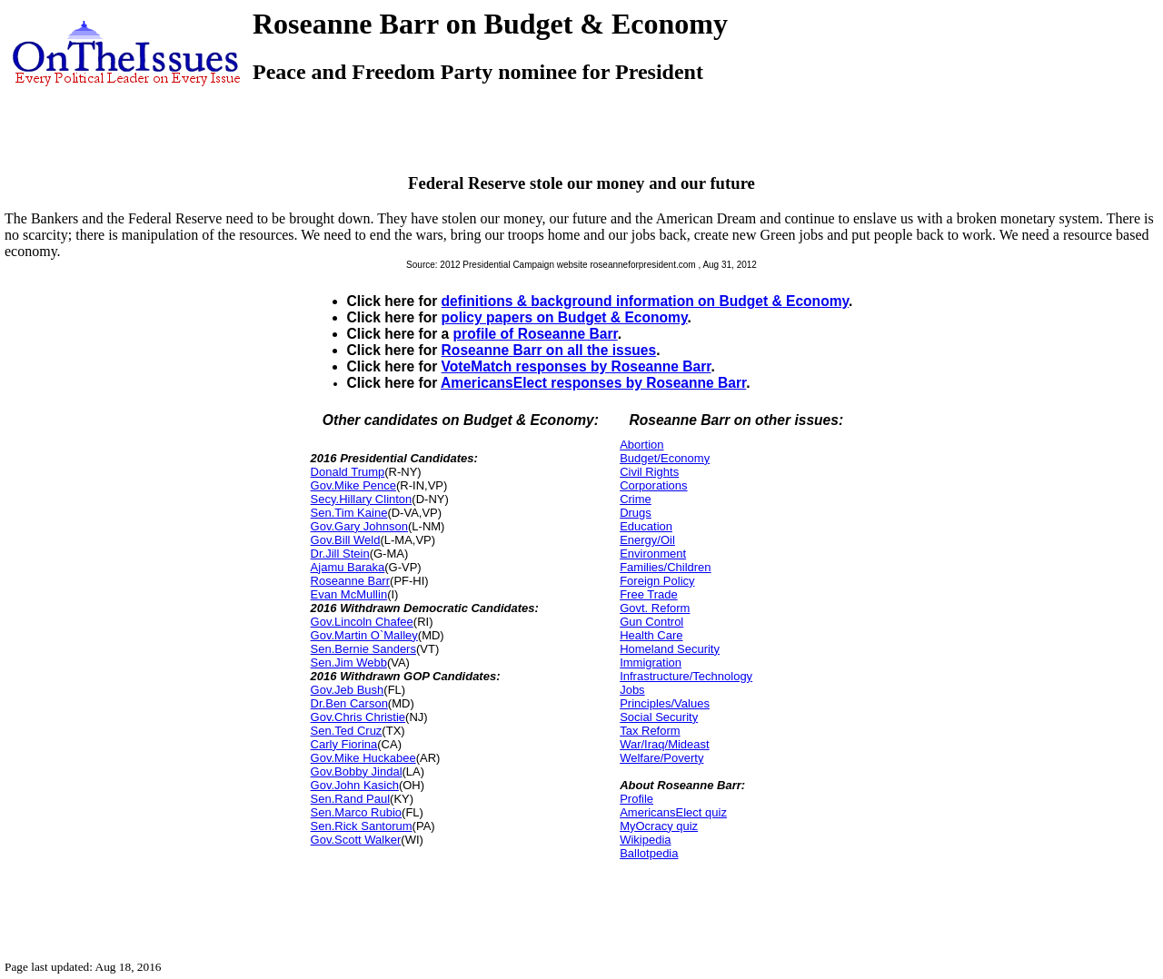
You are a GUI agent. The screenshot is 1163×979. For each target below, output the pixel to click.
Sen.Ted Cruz (347, 730)
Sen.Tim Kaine (349, 512)
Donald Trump (348, 472)
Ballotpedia (649, 853)
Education (646, 526)
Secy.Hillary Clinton (362, 499)
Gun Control (651, 621)
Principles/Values (665, 703)
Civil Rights (649, 472)
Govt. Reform (655, 608)
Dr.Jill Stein (340, 553)
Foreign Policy (657, 581)
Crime (635, 499)
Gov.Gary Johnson (359, 526)
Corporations (653, 485)
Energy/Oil (647, 540)
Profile (636, 799)
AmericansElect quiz (673, 812)
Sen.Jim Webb (349, 662)
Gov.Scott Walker (356, 839)
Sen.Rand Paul (350, 799)
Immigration (650, 662)
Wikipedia (645, 839)
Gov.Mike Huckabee (363, 758)
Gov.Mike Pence (353, 485)
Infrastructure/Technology (686, 676)
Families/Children (665, 567)
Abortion (641, 444)
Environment (653, 553)
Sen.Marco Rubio (356, 812)
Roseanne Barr (350, 581)
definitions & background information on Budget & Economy (645, 301)
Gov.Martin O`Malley (364, 635)
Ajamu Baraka (348, 567)
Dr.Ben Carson (349, 703)
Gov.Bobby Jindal (357, 771)
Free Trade (649, 594)
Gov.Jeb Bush (347, 690)
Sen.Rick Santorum (362, 826)
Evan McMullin (349, 594)
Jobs (632, 690)
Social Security (659, 717)
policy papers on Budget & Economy (565, 317)
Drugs (635, 512)
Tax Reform (650, 730)
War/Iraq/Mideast (665, 744)
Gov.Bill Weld (346, 540)
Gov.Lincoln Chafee (362, 621)
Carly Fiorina (344, 744)
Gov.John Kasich (355, 785)
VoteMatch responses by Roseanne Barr (576, 366)
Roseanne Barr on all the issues (549, 350)
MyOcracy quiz (659, 826)
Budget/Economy (665, 458)
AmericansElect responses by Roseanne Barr (593, 383)
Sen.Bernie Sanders (363, 649)
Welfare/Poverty (661, 758)
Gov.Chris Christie (358, 717)
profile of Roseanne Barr (535, 333)
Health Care (651, 635)
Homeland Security (670, 649)
